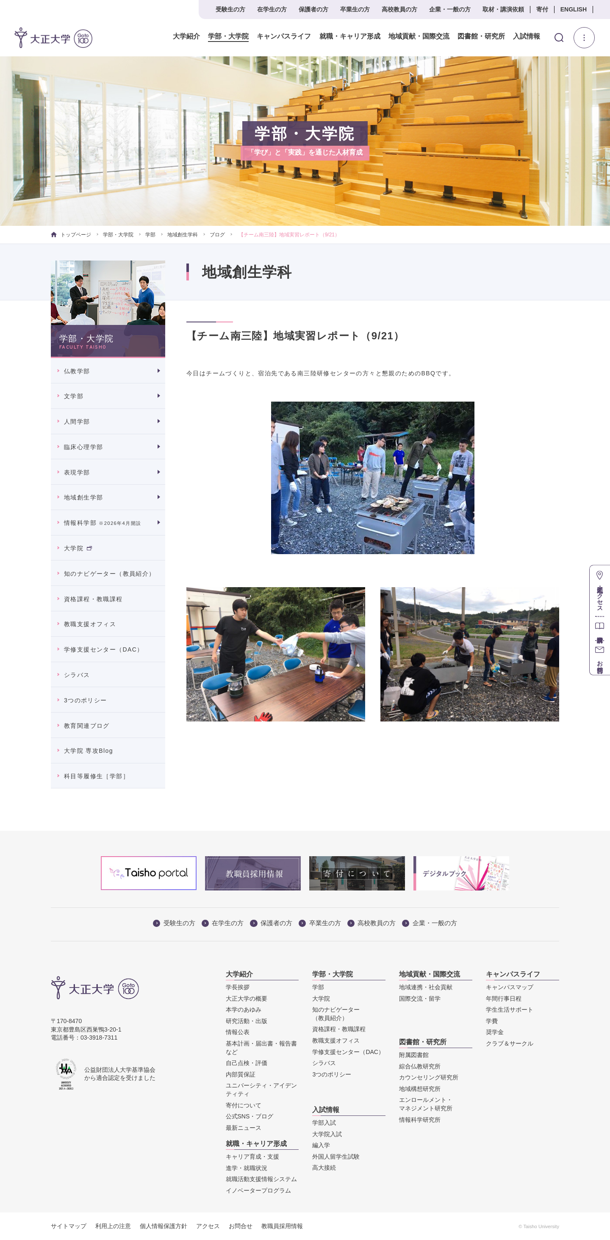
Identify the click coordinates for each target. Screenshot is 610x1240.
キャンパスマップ (509, 987)
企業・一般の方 (450, 9)
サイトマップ (68, 1226)
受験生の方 (230, 9)
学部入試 (324, 1122)
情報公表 (238, 1032)
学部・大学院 (228, 36)
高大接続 (324, 1167)
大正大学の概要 (246, 998)
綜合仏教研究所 (420, 1066)
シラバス (77, 674)
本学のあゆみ (243, 1009)
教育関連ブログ (87, 725)
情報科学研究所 (420, 1119)
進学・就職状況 (246, 1168)
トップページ (71, 235)
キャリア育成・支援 (252, 1156)
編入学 (321, 1145)
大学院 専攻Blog (88, 750)
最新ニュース (243, 1127)
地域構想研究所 (420, 1088)
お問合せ (240, 1226)
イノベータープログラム (258, 1190)
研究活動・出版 (246, 1021)
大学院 (78, 548)
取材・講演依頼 (503, 9)
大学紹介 (186, 36)
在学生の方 (272, 9)
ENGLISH (573, 9)
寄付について (243, 1105)
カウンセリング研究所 (428, 1077)
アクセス (208, 1226)
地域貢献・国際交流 (418, 36)
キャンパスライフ (284, 36)
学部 (150, 235)
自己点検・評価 (246, 1063)
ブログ (217, 235)
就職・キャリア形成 (349, 36)
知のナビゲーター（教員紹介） (109, 573)
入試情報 (526, 36)
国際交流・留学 (420, 998)
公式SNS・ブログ (250, 1116)
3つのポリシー (85, 700)
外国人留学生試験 (336, 1156)
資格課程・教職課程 (93, 599)
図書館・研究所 (481, 36)
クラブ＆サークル (509, 1043)
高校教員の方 (399, 9)
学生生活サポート (509, 1009)
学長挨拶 (238, 987)
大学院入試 (327, 1134)
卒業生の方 (355, 9)
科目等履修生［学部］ (96, 776)
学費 (492, 1021)
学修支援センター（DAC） (104, 649)
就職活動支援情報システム (261, 1179)
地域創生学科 (182, 235)
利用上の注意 (113, 1226)
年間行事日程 (503, 998)
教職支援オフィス (90, 624)
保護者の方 (313, 9)
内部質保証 (240, 1074)
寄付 (542, 9)
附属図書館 (414, 1054)
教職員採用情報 (282, 1226)
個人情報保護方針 (163, 1226)
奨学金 (495, 1032)
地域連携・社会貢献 (425, 987)
